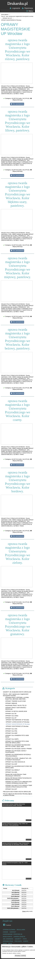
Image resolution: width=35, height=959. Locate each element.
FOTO (25, 939)
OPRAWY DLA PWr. (11, 731)
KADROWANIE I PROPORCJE (12, 934)
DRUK (10, 943)
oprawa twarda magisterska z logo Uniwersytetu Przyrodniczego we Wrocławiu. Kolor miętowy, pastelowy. (17, 267)
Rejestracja (27, 8)
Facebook (7, 925)
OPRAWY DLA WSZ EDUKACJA (15, 762)
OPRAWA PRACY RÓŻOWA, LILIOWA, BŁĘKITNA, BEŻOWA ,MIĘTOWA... (17, 698)
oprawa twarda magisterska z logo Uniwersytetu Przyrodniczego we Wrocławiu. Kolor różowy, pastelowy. (17, 49)
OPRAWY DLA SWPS (11, 739)
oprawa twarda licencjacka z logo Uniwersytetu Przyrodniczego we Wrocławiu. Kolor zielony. (16, 843)
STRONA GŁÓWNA (9, 929)
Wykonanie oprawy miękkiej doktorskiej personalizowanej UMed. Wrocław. (14, 804)
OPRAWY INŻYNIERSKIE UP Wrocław (17, 720)
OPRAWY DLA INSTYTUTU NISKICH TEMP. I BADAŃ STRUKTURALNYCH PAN (18, 786)
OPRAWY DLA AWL (11, 772)
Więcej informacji (22, 99)
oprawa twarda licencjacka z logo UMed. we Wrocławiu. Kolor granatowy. (15, 824)
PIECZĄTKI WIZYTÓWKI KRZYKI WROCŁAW (17, 791)
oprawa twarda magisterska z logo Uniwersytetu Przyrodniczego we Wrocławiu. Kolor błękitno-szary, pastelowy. (17, 194)
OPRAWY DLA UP (7, 18)
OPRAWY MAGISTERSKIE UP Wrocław (11, 20)
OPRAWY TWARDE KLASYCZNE (15, 701)
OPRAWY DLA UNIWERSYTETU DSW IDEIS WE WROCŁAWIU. (17, 742)
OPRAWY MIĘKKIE (11, 703)
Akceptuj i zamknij (20, 955)
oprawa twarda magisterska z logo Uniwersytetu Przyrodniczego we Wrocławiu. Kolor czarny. (17, 410)
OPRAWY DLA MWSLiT (12, 770)
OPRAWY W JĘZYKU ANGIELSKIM (16, 711)
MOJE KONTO (7, 936)
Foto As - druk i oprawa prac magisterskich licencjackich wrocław (17, 16)
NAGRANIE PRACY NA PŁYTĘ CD (15, 705)
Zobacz (24, 911)
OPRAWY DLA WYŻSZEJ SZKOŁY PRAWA (18, 748)
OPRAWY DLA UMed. (11, 715)
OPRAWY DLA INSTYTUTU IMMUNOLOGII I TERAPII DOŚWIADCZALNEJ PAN (18, 782)
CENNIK (5, 932)
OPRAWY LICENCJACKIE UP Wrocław (17, 722)
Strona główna (4, 14)
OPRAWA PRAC (8, 941)
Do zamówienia (17, 104)
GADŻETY (18, 939)
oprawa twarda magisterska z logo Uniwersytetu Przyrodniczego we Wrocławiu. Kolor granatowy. (17, 624)
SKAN (5, 943)
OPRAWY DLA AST (11, 789)
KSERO (25, 941)
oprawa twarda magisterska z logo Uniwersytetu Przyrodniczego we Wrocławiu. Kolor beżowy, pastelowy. (17, 339)
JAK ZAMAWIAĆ (8, 939)
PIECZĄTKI (18, 941)
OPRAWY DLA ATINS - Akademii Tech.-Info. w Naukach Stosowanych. (18, 758)
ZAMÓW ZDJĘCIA (19, 936)
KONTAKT (13, 932)
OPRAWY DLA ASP (11, 764)
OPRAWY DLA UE (10, 713)
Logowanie (14, 8)
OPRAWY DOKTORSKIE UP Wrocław (17, 726)
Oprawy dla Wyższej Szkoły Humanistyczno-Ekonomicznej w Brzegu (18, 778)
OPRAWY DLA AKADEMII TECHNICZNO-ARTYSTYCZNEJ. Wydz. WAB (17, 745)
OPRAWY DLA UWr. (11, 729)
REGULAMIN (21, 929)
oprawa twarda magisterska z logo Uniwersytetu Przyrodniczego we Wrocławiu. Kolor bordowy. (17, 482)
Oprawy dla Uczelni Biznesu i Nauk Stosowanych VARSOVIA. (15, 775)
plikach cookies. (17, 953)
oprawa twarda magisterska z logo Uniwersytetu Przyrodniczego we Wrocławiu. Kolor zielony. (17, 553)
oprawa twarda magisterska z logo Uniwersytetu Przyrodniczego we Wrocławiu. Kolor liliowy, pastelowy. (17, 121)
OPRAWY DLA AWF (11, 733)
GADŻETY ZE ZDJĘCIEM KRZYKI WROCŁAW (17, 692)
